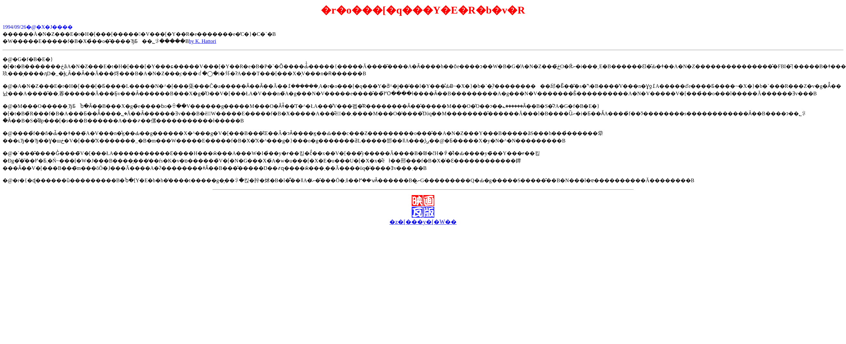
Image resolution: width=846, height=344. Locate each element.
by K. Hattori (202, 41)
